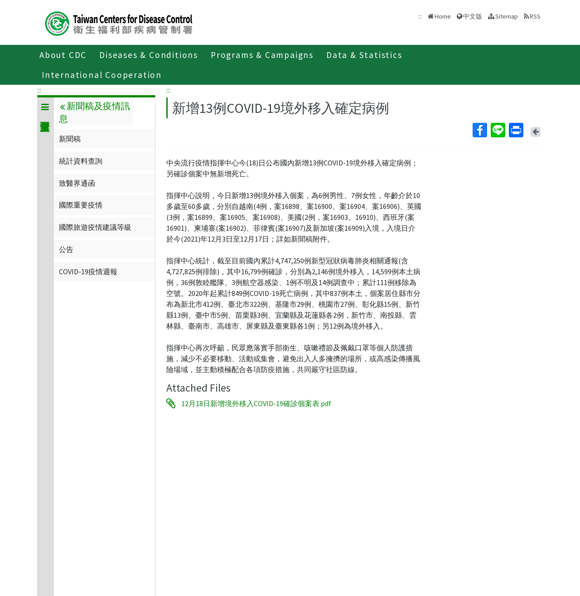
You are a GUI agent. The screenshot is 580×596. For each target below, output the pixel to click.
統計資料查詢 (80, 160)
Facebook (479, 130)
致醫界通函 (77, 183)
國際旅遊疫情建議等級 (95, 227)
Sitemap (506, 16)
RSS (535, 16)
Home (443, 16)
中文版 (472, 16)
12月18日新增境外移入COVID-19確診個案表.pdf (256, 403)
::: (39, 89)
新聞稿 (70, 138)
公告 (66, 249)
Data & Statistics (364, 54)
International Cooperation (102, 74)
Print (515, 130)
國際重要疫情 (80, 204)
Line (497, 130)
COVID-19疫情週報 (88, 271)
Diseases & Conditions (148, 54)
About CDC (63, 54)
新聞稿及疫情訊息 (94, 112)
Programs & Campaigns (262, 54)
